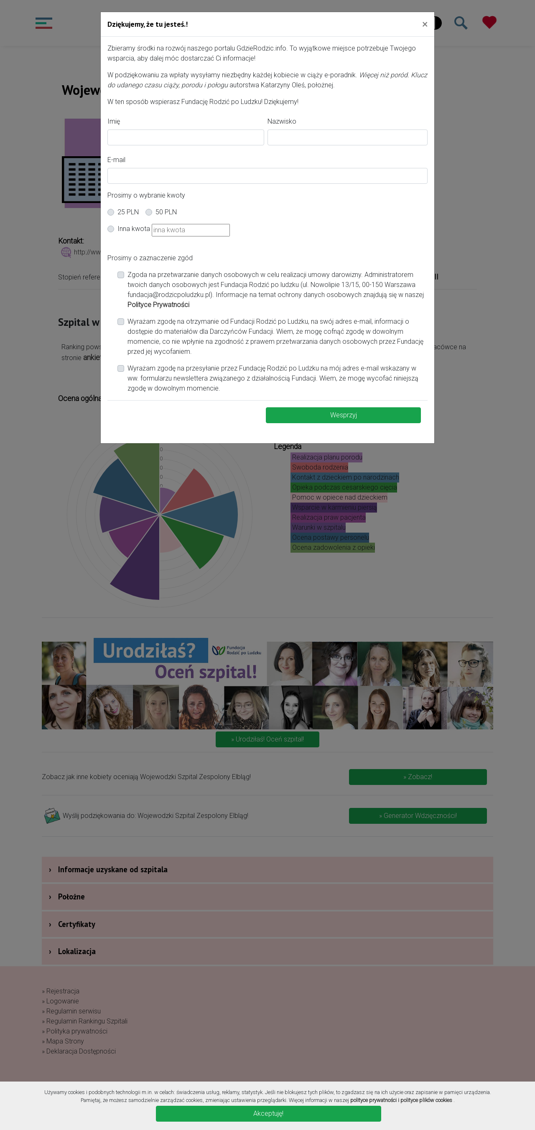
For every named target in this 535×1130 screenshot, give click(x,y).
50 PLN (166, 212)
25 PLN (128, 212)
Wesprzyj (343, 415)
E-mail (116, 160)
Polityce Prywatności (158, 305)
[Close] (424, 24)
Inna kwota (133, 229)
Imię (113, 121)
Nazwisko (282, 121)
